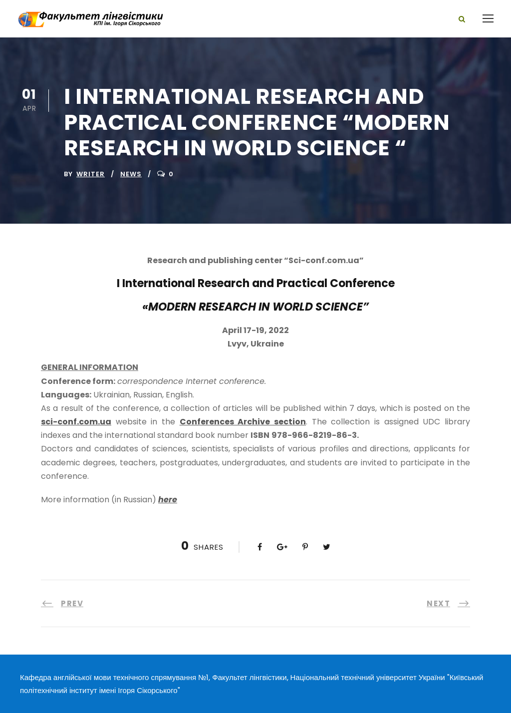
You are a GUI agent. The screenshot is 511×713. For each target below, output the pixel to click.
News (131, 174)
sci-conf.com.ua (76, 421)
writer (90, 174)
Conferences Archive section (243, 421)
